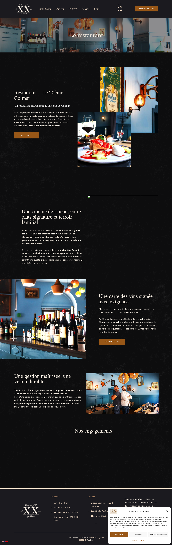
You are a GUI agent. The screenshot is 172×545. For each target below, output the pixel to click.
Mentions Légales (138, 540)
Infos (98, 9)
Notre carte (45, 9)
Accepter (119, 534)
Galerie (86, 9)
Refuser (138, 534)
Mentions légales (96, 537)
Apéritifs (60, 9)
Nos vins (73, 9)
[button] (167, 511)
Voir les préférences (158, 534)
